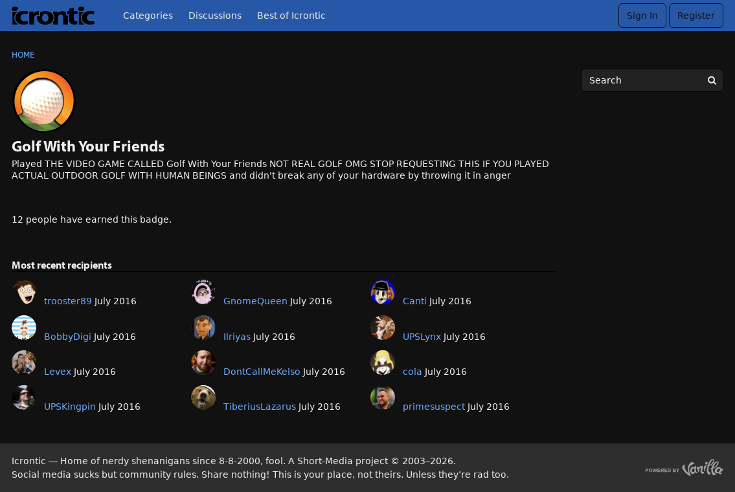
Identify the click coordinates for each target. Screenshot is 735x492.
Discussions (215, 15)
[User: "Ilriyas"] (203, 327)
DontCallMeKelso (261, 371)
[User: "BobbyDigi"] (24, 327)
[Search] (711, 80)
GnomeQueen (255, 301)
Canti (415, 301)
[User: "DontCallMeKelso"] (203, 362)
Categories (148, 15)
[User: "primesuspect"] (382, 397)
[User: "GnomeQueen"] (203, 292)
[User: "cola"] (382, 362)
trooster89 (68, 301)
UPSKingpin (70, 406)
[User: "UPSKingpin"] (24, 397)
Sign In (642, 15)
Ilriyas (237, 336)
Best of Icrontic (291, 15)
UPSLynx (422, 336)
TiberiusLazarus (259, 406)
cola (412, 371)
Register (696, 15)
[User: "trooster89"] (24, 292)
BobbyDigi (67, 336)
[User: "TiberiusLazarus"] (203, 397)
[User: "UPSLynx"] (382, 327)
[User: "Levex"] (24, 362)
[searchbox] (652, 80)
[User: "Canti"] (382, 292)
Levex (57, 371)
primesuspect (434, 406)
